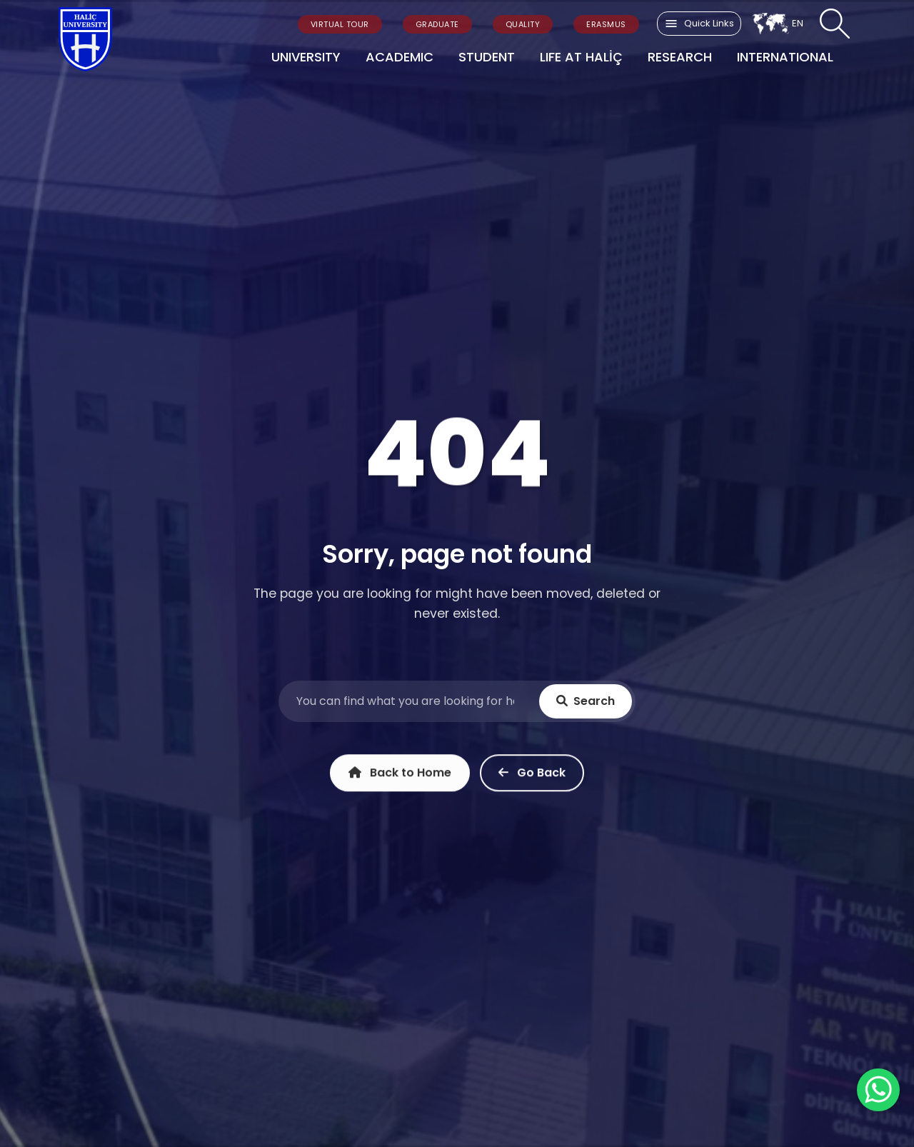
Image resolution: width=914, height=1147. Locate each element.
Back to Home (399, 776)
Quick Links (699, 23)
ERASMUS (606, 24)
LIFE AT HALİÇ (581, 57)
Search (585, 701)
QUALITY (523, 24)
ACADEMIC (399, 57)
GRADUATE (437, 24)
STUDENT (486, 57)
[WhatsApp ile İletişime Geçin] (878, 1089)
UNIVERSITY (306, 57)
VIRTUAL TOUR (340, 24)
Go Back (532, 776)
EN (777, 23)
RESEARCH (680, 57)
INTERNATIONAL (785, 57)
